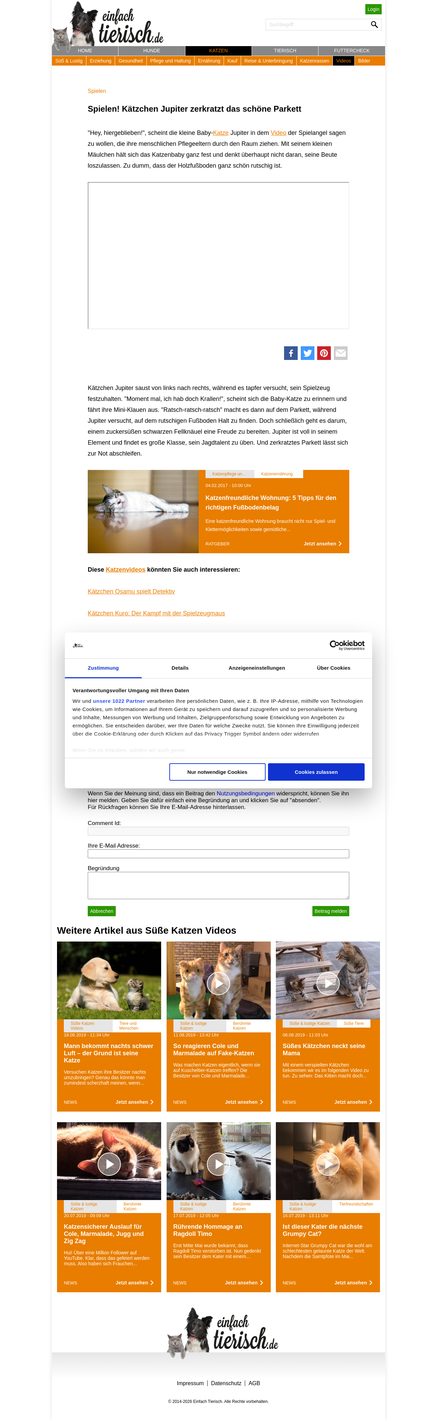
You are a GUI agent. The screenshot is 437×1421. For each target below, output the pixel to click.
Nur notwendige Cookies (217, 772)
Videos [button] (343, 61)
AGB (254, 1383)
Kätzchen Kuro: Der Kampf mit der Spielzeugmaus (156, 613)
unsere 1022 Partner (119, 701)
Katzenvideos (125, 569)
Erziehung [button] (100, 61)
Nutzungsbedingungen (246, 793)
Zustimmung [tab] (103, 668)
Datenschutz (226, 1383)
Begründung (103, 868)
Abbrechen (101, 911)
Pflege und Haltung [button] (170, 61)
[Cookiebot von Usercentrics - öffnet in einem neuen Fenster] (335, 645)
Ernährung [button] (209, 61)
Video (278, 132)
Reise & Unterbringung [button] (268, 61)
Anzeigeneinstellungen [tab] (257, 668)
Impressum (190, 1383)
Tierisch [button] (285, 50)
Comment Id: (104, 823)
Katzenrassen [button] (314, 61)
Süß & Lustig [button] (69, 61)
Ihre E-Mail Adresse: (114, 845)
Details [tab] (180, 668)
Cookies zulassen (316, 772)
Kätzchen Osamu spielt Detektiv (131, 591)
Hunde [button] (151, 50)
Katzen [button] (218, 50)
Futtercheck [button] (352, 50)
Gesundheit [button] (130, 61)
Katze (221, 132)
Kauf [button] (232, 61)
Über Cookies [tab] (334, 668)
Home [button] (85, 50)
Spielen (97, 91)
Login (373, 9)
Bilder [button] (364, 61)
